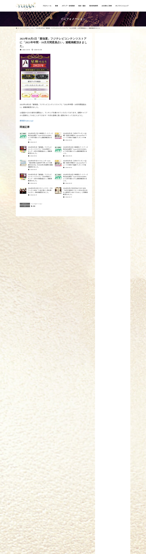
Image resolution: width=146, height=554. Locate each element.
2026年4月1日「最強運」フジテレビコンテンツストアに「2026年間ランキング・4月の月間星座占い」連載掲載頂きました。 (117, 364)
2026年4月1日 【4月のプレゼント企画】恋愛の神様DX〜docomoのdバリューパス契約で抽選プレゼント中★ (75, 135)
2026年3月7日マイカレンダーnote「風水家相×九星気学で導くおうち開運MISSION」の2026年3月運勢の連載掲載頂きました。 (117, 440)
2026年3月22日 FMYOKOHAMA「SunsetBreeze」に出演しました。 (117, 378)
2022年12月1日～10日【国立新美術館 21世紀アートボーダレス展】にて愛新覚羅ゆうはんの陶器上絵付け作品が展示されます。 (117, 257)
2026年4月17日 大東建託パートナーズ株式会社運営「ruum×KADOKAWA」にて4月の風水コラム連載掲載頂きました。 (117, 333)
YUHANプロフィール (24, 517)
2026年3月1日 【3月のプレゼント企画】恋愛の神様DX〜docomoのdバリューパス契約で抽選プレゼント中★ (75, 163)
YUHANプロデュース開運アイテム (43, 517)
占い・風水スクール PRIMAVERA (66, 517)
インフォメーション (36, 204)
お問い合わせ (97, 517)
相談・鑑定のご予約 (84, 517)
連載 (34, 206)
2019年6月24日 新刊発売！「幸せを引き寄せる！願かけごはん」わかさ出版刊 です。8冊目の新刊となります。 (117, 286)
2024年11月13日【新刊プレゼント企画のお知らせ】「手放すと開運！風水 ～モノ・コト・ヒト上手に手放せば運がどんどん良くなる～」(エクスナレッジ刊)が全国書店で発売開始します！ (117, 112)
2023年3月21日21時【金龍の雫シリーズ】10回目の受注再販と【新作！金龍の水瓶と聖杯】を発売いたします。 (117, 212)
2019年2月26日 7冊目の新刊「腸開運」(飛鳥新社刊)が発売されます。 (117, 300)
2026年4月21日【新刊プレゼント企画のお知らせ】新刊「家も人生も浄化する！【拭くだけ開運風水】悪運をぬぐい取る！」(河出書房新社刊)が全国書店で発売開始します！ (117, 315)
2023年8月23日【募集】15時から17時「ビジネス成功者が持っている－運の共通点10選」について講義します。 (117, 179)
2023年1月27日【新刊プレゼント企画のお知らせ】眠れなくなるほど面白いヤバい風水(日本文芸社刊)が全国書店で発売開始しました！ (117, 228)
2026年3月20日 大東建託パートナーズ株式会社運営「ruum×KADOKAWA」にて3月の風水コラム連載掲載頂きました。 (117, 393)
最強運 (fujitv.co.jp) (26, 121)
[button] (73, 502)
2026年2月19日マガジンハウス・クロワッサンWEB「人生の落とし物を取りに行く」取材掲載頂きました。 (40, 190)
